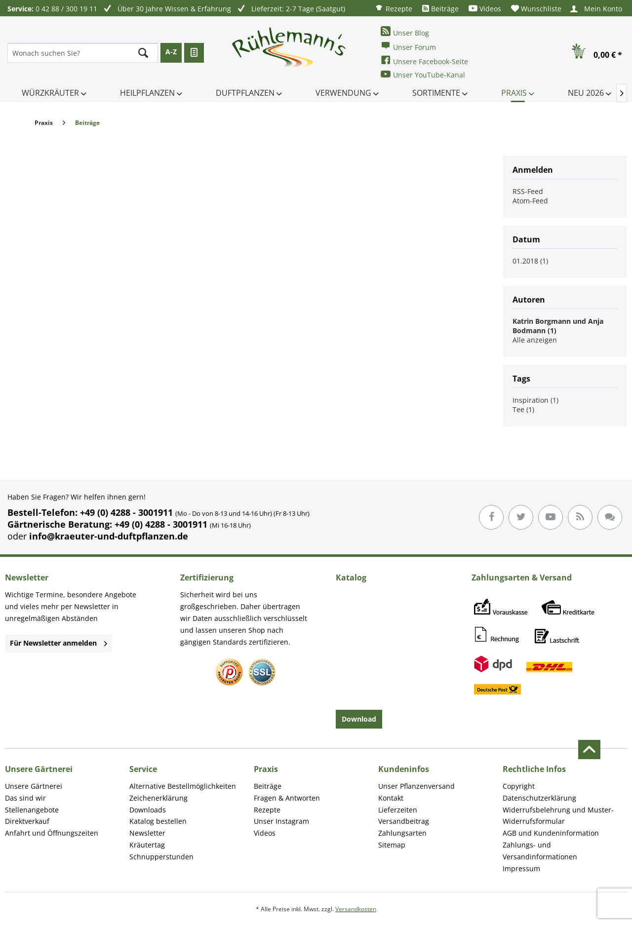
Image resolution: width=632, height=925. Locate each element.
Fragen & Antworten (287, 798)
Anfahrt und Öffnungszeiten (51, 833)
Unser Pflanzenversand (416, 786)
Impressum (521, 868)
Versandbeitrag (403, 821)
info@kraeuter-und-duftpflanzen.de (108, 536)
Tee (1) (523, 409)
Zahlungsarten (402, 833)
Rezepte (393, 8)
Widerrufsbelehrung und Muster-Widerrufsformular (558, 815)
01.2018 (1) (530, 261)
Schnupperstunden (161, 856)
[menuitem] (393, 8)
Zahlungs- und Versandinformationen (540, 850)
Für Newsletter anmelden (58, 643)
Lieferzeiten (397, 809)
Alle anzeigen (535, 340)
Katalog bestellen (158, 821)
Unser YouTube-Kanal (423, 74)
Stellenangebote (32, 809)
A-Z (171, 51)
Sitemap (391, 844)
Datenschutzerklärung (539, 798)
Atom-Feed (530, 200)
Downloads (147, 809)
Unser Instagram (281, 821)
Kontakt (390, 798)
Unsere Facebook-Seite (424, 60)
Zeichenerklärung (158, 798)
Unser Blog (405, 32)
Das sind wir (25, 798)
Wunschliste (536, 8)
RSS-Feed (528, 191)
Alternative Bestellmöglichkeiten (182, 786)
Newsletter (147, 833)
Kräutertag (147, 844)
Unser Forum (408, 46)
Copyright (519, 786)
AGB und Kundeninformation (551, 833)
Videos (485, 8)
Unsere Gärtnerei (33, 786)
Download (359, 719)
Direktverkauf (27, 821)
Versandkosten (355, 909)
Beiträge (440, 8)
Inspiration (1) (535, 400)
